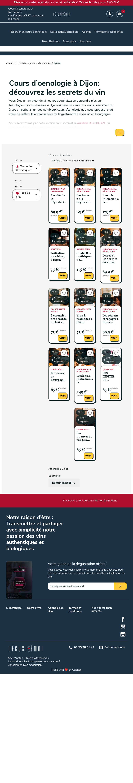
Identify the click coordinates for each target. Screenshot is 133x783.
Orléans (60, 669)
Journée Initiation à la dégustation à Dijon (111, 199)
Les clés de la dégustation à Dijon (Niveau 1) (59, 199)
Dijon (50, 656)
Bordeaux (53, 630)
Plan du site (75, 643)
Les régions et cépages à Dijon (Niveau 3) (111, 319)
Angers (60, 615)
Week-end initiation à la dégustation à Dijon (85, 379)
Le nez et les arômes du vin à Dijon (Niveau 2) (110, 259)
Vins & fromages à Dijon (84, 319)
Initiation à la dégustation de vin (35, 667)
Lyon (50, 634)
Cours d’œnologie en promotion (34, 631)
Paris (58, 639)
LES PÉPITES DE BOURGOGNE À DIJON (111, 377)
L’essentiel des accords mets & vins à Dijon (59, 319)
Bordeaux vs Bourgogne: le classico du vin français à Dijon (59, 377)
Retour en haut (64, 483)
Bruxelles (61, 648)
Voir (62, 218)
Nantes (51, 639)
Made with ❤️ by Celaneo (66, 778)
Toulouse (52, 643)
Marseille (60, 634)
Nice (50, 682)
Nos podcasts (13, 620)
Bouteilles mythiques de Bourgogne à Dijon (84, 257)
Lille (58, 630)
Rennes (60, 673)
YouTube (122, 735)
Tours (59, 643)
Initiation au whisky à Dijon (58, 256)
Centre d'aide (76, 652)
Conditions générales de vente (75, 618)
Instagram (122, 743)
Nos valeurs (12, 611)
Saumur (52, 678)
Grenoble (61, 656)
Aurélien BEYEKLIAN (91, 123)
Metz (58, 661)
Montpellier (54, 669)
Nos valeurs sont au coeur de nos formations (90, 500)
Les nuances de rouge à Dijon (84, 437)
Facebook (122, 728)
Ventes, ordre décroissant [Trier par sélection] (79, 161)
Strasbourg (62, 678)
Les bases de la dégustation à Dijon (85, 199)
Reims (51, 673)
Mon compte (75, 647)
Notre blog (12, 616)
